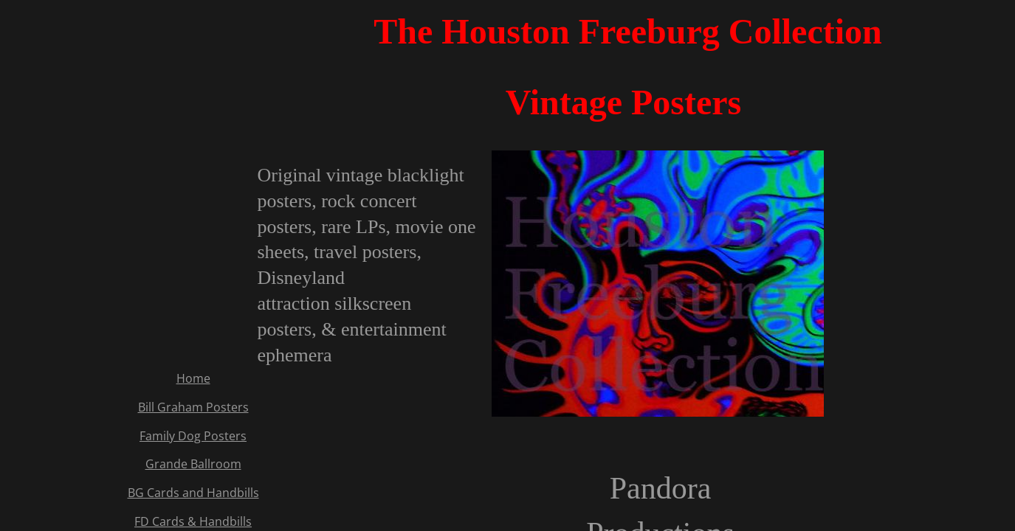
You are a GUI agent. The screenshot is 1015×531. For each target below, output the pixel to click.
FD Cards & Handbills (193, 521)
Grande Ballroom (193, 464)
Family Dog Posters (193, 436)
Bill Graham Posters (193, 407)
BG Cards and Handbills (193, 493)
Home (193, 378)
